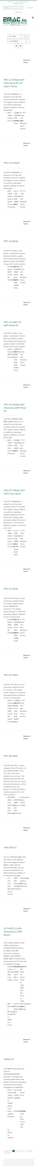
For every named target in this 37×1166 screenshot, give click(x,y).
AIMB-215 (9, 1059)
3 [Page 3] (16, 1151)
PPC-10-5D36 (11, 241)
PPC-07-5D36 (11, 589)
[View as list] (20, 46)
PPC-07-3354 (10, 675)
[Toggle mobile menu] (33, 17)
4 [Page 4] (19, 1151)
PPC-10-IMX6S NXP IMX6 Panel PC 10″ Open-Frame (14, 83)
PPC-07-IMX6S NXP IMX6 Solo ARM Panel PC (15, 408)
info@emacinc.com (18, 3)
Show (13, 41)
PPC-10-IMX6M (11, 163)
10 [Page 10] (31, 1151)
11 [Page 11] (5, 1153)
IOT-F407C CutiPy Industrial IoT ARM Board (13, 932)
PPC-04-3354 (10, 756)
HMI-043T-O (10, 848)
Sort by (12, 36)
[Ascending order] (27, 36)
